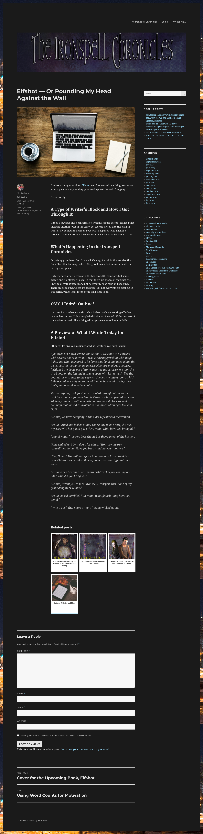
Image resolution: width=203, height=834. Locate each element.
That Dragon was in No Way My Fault (162, 268)
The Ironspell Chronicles (143, 21)
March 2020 (151, 188)
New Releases (152, 250)
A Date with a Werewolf (156, 223)
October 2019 (152, 191)
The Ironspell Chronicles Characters (162, 271)
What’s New (179, 21)
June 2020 (150, 182)
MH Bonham (23, 193)
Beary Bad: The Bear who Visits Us (161, 124)
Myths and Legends (155, 247)
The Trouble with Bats (156, 274)
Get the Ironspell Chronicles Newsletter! (164, 133)
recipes (149, 256)
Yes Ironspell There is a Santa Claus (162, 288)
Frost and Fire (152, 241)
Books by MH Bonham (156, 232)
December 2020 (153, 179)
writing (25, 213)
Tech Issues (151, 265)
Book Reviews (152, 229)
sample (30, 211)
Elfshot (86, 185)
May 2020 (150, 185)
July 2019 (150, 200)
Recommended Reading (156, 259)
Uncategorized (152, 277)
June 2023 (150, 168)
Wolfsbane (151, 282)
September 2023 (153, 162)
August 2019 (151, 197)
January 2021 (152, 176)
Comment (23, 651)
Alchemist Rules (153, 226)
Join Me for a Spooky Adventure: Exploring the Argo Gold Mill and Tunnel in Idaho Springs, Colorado (165, 118)
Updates (149, 280)
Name (21, 693)
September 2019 (153, 194)
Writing (20, 204)
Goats (148, 244)
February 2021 (152, 173)
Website (22, 721)
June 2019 (150, 203)
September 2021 (153, 171)
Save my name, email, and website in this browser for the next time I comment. (56, 735)
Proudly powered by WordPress (33, 820)
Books (164, 21)
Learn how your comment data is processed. (85, 749)
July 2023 (150, 165)
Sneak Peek (29, 201)
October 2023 (152, 159)
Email (21, 707)
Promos (149, 253)
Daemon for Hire (153, 235)
